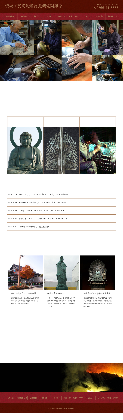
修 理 (36, 16)
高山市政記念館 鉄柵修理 (23, 300)
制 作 (49, 16)
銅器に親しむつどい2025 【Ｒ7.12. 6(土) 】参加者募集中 (43, 201)
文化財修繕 (61, 157)
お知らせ (61, 16)
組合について (74, 16)
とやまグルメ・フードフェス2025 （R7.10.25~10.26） (42, 217)
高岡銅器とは (11, 16)
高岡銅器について (25, 157)
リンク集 (99, 16)
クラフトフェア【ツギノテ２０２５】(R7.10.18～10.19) (43, 225)
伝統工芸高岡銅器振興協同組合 (33, 6)
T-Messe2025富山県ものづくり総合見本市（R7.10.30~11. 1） (46, 209)
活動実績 (23, 16)
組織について (97, 157)
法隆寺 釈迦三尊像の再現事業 (97, 300)
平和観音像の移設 (55, 300)
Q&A (87, 16)
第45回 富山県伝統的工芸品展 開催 (34, 233)
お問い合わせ (112, 16)
